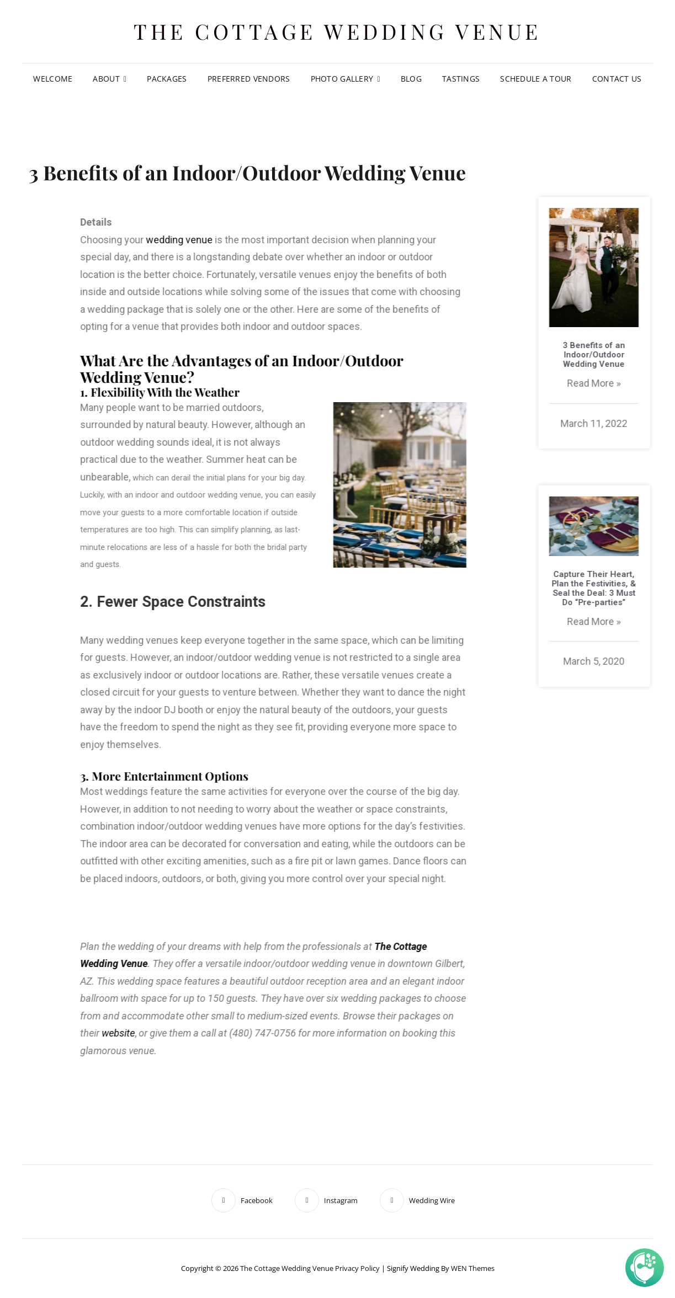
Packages (167, 78)
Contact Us (617, 78)
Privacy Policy (357, 1268)
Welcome (52, 78)
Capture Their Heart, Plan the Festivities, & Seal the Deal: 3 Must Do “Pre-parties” (618, 588)
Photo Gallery (342, 78)
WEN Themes (473, 1268)
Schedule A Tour (535, 78)
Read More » (618, 383)
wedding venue (70, 239)
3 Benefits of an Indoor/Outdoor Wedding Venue (618, 354)
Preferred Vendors (249, 78)
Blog (411, 78)
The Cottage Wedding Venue (337, 31)
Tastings (461, 78)
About (106, 78)
